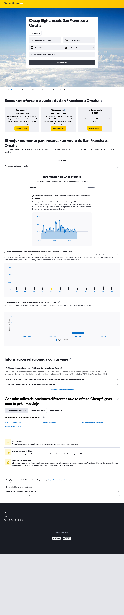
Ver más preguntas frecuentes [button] (62, 389)
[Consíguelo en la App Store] (67, 538)
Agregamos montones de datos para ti (63, 491)
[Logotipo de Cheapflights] (11, 4)
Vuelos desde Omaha (13, 426)
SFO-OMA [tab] (62, 160)
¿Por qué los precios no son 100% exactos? (63, 495)
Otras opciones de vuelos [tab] (16, 410)
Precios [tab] (33, 187)
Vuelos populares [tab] (38, 410)
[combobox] (35, 33)
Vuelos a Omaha (49, 423)
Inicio (5, 90)
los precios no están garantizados (58, 480)
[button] (44, 47)
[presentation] (101, 101)
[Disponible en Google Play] (56, 538)
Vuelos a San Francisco (13, 423)
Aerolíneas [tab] (91, 187)
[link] (21, 128)
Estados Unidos (14, 90)
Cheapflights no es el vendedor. (63, 487)
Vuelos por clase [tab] (56, 410)
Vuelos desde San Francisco (92, 423)
